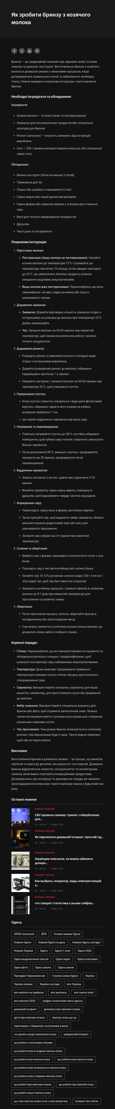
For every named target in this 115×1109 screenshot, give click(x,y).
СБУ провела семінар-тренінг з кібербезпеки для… (67, 817)
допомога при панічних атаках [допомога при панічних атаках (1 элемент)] (62, 1009)
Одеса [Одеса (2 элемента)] (44, 950)
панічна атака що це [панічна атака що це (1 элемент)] (64, 1017)
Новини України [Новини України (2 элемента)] (23, 950)
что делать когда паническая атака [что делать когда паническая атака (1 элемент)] (35, 1034)
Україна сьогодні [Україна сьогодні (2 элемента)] (50, 984)
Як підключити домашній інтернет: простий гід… (69, 837)
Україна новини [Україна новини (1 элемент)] (23, 984)
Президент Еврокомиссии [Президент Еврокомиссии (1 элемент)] (29, 975)
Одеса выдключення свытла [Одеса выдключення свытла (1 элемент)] (31, 959)
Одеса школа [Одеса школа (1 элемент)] (43, 967)
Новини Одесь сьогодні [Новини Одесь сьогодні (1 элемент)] (86, 942)
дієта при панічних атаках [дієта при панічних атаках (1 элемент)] (29, 1017)
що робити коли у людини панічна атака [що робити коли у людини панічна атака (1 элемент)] (38, 1076)
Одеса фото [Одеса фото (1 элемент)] (21, 967)
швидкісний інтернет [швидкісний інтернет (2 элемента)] (76, 1034)
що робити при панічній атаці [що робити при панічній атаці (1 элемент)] (76, 1084)
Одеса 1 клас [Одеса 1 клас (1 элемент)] (62, 950)
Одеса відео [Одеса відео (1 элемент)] (63, 959)
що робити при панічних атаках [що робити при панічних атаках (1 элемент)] (32, 1084)
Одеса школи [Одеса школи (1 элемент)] (66, 967)
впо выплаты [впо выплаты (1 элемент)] (59, 992)
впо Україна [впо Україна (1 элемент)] (74, 984)
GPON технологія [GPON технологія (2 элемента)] (24, 934)
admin (42, 824)
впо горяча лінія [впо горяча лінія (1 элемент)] (83, 992)
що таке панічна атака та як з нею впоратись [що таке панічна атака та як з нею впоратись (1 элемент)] (41, 1101)
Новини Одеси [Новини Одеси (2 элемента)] (22, 942)
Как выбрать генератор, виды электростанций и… (68, 883)
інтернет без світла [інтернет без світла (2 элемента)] (86, 1101)
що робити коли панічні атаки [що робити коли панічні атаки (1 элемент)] (75, 1059)
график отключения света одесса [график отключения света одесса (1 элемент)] (63, 1000)
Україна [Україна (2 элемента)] (90, 975)
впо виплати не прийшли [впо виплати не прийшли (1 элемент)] (29, 992)
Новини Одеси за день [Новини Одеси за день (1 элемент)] (51, 942)
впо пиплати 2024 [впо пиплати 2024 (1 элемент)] (24, 1000)
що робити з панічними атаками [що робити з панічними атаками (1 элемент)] (33, 1042)
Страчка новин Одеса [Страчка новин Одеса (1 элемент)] (65, 975)
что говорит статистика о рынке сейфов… (64, 903)
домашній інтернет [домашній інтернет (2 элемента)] (25, 1009)
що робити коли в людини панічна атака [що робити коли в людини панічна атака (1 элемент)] (38, 1051)
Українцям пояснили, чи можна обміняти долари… (64, 861)
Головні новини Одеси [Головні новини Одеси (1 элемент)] (67, 934)
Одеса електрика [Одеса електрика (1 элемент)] (87, 959)
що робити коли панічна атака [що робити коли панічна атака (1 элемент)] (32, 1059)
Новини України (45, 809)
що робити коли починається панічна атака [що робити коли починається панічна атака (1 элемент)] (40, 1067)
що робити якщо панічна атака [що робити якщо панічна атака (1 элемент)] (32, 1092)
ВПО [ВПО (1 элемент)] (44, 934)
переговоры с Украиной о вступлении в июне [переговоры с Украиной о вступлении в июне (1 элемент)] (41, 1026)
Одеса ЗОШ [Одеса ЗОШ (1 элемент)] (84, 950)
